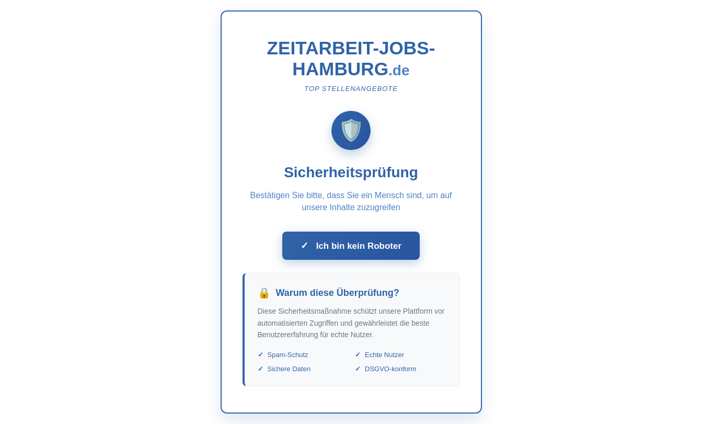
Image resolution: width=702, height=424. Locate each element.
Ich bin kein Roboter (351, 245)
